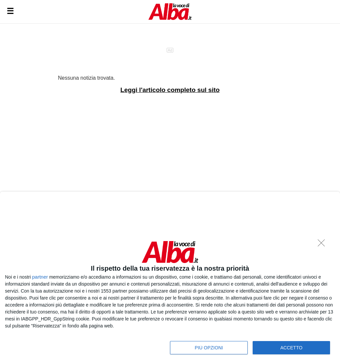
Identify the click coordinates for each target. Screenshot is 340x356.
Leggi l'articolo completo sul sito (170, 89)
